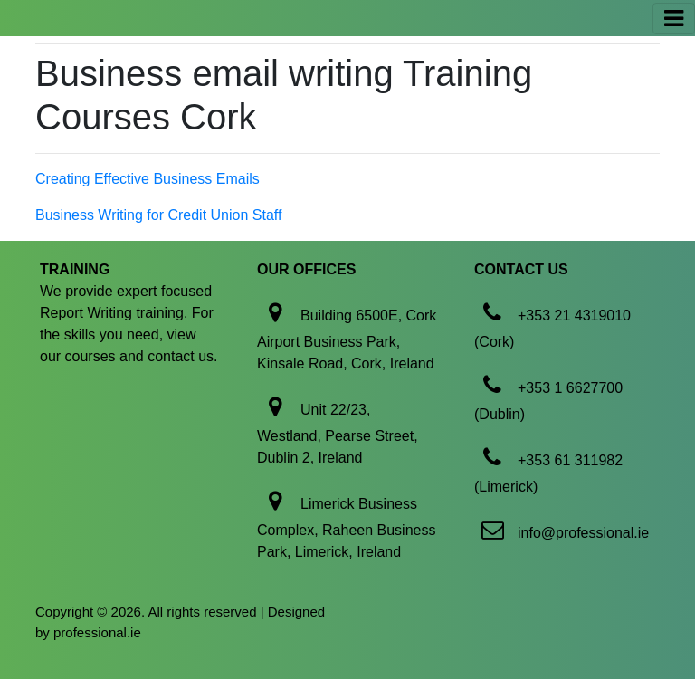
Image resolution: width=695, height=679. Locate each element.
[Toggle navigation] (673, 18)
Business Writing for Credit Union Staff (158, 215)
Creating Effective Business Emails (147, 178)
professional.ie (97, 632)
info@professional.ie (583, 532)
